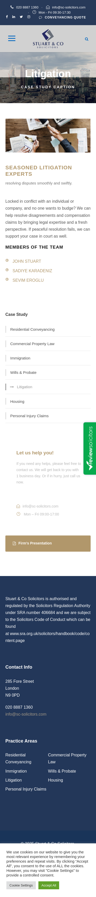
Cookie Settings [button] (21, 885)
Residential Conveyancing (32, 329)
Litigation (24, 387)
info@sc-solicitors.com (69, 7)
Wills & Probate (23, 372)
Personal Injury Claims (29, 416)
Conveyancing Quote (62, 17)
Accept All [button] (48, 885)
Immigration (20, 358)
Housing (17, 401)
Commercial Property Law (32, 344)
